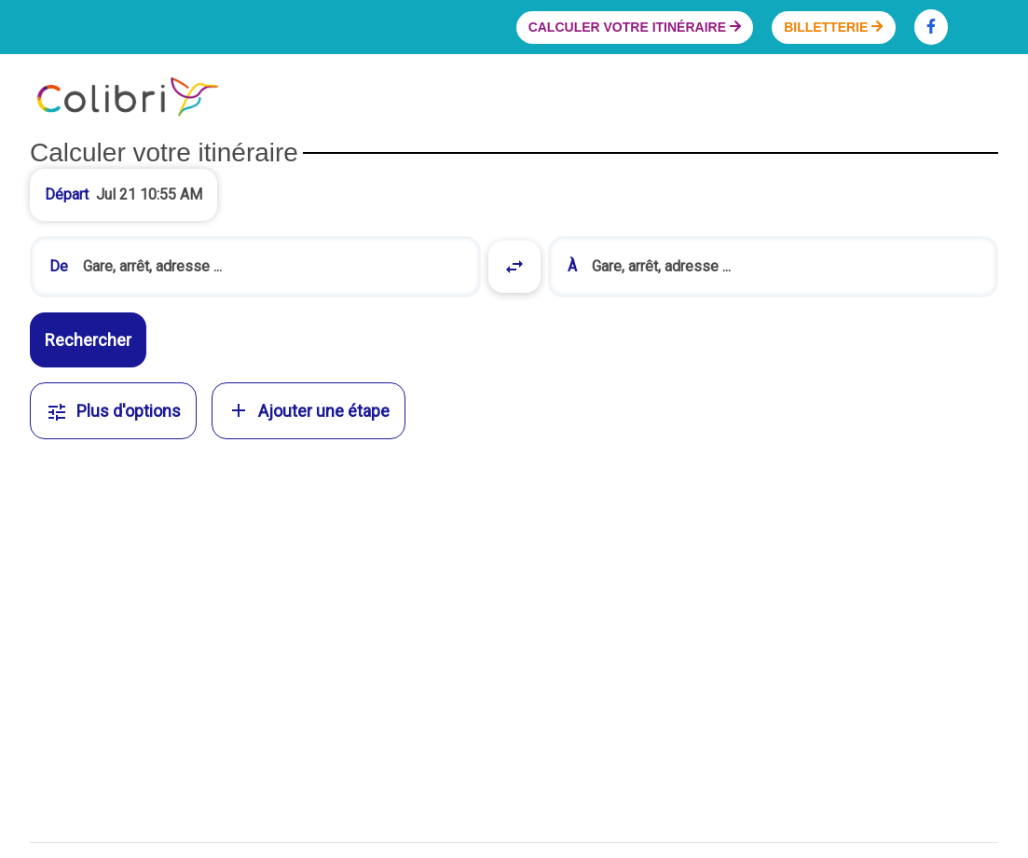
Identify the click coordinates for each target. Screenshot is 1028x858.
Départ (67, 194)
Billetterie (833, 27)
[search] (272, 267)
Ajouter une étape (308, 410)
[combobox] (255, 267)
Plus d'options (113, 410)
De (58, 266)
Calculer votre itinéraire (634, 27)
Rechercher (88, 340)
